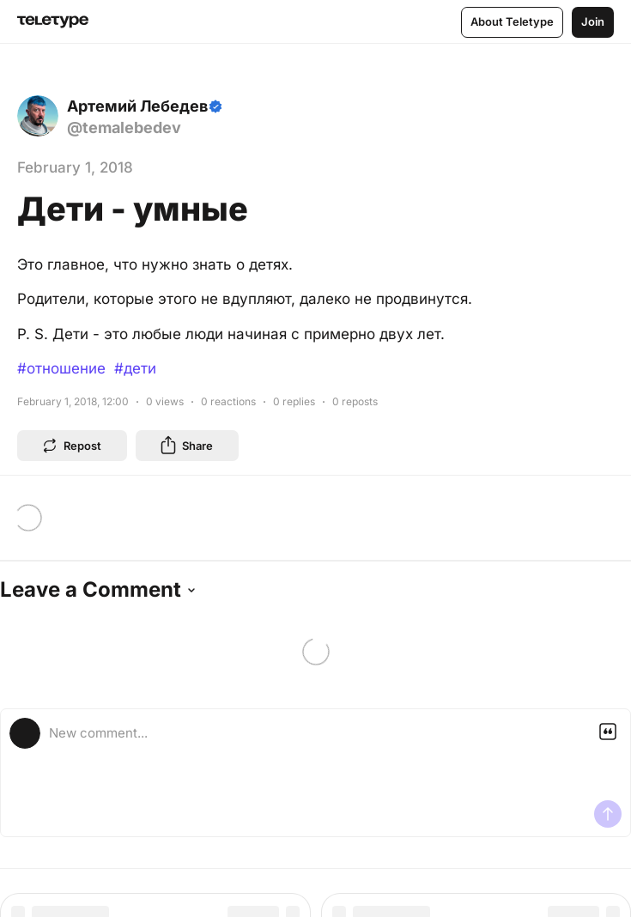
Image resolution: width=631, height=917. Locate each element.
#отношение (61, 368)
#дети (135, 368)
